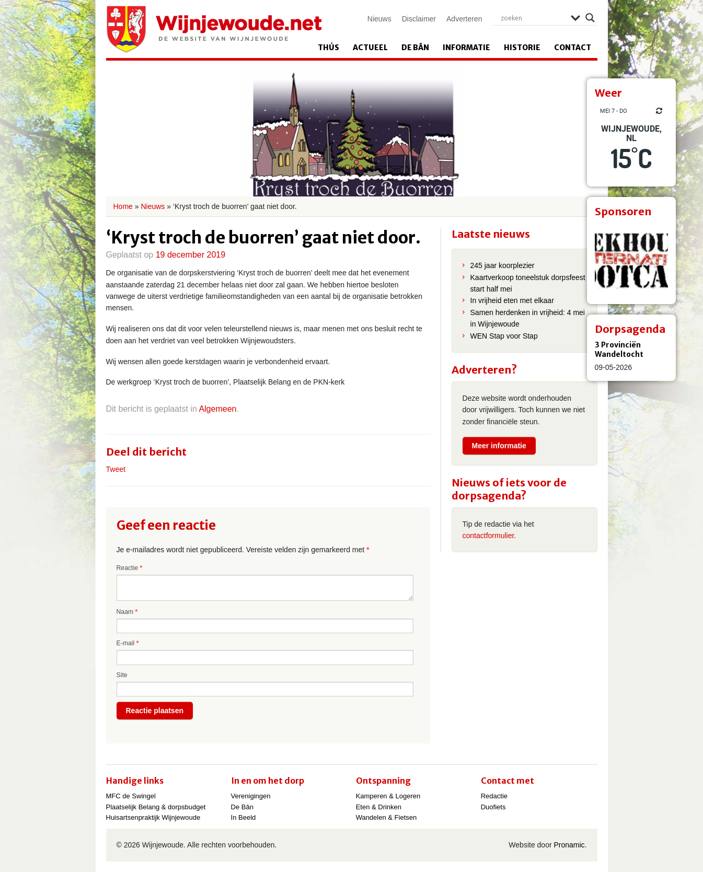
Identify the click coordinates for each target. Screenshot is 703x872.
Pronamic (569, 845)
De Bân (415, 47)
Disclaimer (419, 19)
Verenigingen (251, 796)
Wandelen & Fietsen (386, 817)
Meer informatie (499, 445)
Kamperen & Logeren (388, 796)
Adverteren (464, 19)
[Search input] (533, 17)
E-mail (128, 643)
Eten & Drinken (378, 807)
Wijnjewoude (213, 29)
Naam (127, 611)
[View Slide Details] (631, 259)
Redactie (494, 796)
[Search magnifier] (590, 17)
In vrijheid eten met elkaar (512, 300)
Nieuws (379, 19)
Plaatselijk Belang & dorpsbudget (156, 807)
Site (122, 675)
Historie (522, 47)
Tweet (115, 469)
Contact (572, 47)
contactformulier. (489, 535)
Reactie (130, 568)
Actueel (370, 47)
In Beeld (243, 817)
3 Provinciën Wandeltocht (619, 349)
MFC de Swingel (131, 796)
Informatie (466, 47)
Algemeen (217, 408)
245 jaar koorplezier (502, 265)
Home (123, 206)
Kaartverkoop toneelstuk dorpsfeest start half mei (527, 283)
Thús (328, 47)
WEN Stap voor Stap (504, 336)
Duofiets (493, 807)
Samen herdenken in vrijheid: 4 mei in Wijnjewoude (527, 318)
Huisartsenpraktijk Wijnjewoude (153, 817)
